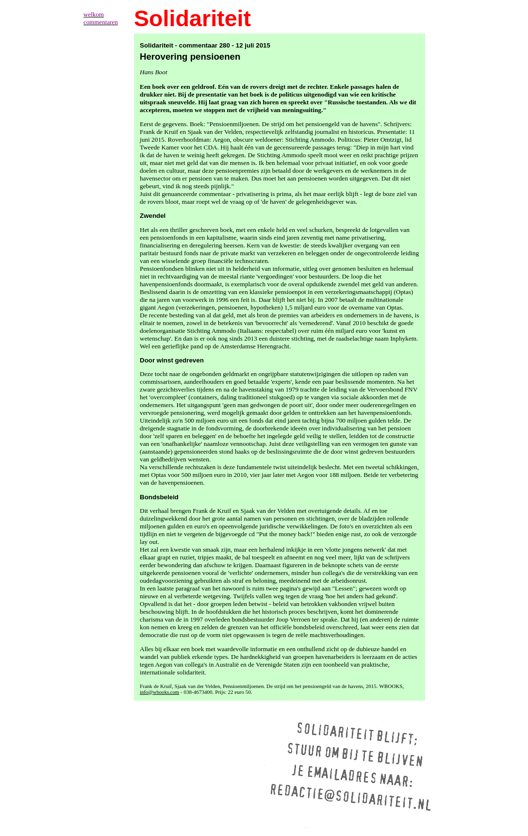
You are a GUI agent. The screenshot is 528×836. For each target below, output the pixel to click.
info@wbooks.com (159, 692)
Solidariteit (192, 18)
